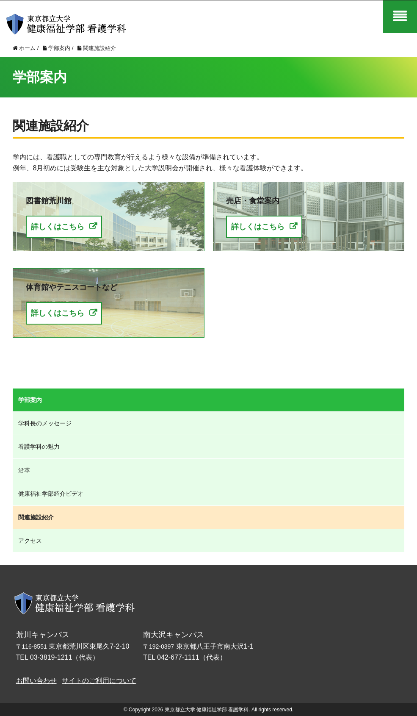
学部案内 (30, 400)
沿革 (24, 470)
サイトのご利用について (99, 680)
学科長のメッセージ (45, 423)
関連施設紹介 (36, 517)
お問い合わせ (36, 680)
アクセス (30, 540)
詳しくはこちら (57, 226)
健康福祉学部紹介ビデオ (50, 493)
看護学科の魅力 (39, 446)
